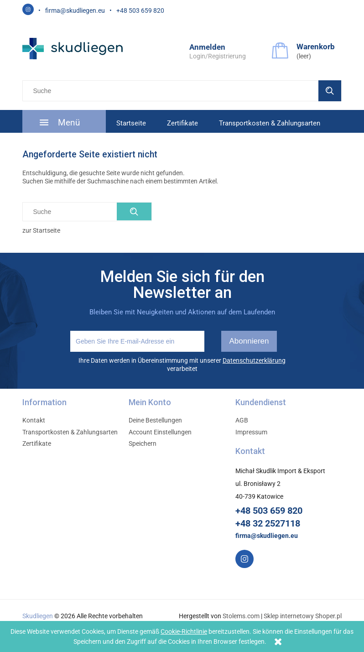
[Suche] (329, 90)
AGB (241, 420)
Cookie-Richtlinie (184, 631)
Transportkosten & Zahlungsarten (70, 432)
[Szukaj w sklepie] (172, 91)
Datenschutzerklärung (254, 360)
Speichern (142, 443)
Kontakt (33, 420)
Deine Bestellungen (155, 420)
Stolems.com (241, 616)
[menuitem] (64, 122)
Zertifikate (36, 443)
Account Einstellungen (160, 432)
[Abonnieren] (249, 341)
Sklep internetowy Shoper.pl (303, 616)
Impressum (251, 432)
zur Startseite (41, 230)
